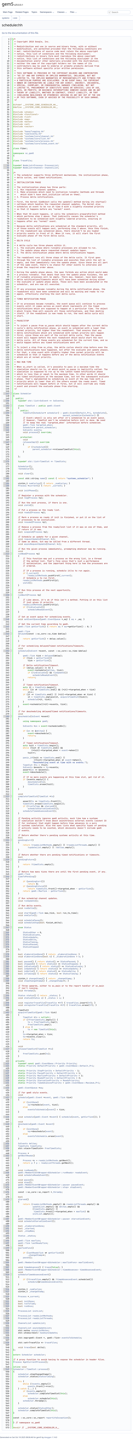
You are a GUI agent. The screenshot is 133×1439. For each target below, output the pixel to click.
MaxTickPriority (46, 1075)
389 (6, 981)
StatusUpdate (30, 937)
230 (6, 595)
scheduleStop (31, 922)
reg (26, 498)
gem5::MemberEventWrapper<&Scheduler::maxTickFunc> (47, 1262)
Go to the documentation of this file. (20, 32)
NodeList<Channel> (33, 167)
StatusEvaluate (31, 934)
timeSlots (40, 687)
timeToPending (26, 876)
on (36, 726)
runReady (29, 1170)
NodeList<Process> (33, 165)
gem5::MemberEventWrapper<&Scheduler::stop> (43, 1187)
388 (6, 978)
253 (6, 651)
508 (6, 1269)
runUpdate (29, 901)
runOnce (28, 1306)
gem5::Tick (29, 425)
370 (6, 934)
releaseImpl (29, 442)
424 (6, 1066)
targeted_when (44, 425)
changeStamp (35, 978)
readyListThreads (77, 845)
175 (6, 461)
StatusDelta (29, 939)
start (27, 913)
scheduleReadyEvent (39, 609)
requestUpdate (32, 539)
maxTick (80, 1211)
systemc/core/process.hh (39, 141)
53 (6, 165)
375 (6, 947)
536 (6, 1337)
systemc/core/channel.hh (39, 136)
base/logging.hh (34, 131)
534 (6, 1332)
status (49, 961)
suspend (28, 532)
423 (6, 1063)
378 (6, 954)
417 (6, 1049)
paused (27, 961)
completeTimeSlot (27, 796)
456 (6, 1143)
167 (6, 442)
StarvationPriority (48, 1080)
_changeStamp (64, 978)
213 (6, 553)
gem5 (65, 413)
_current (57, 485)
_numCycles (60, 483)
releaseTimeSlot (27, 1049)
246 (6, 633)
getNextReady (25, 1155)
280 (6, 716)
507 (6, 1267)
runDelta (29, 908)
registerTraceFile (34, 1002)
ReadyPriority (45, 1078)
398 (6, 1002)
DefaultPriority (46, 1066)
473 (6, 1184)
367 (6, 927)
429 (6, 1078)
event (65, 750)
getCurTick (37, 626)
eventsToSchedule (37, 1109)
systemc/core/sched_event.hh (41, 143)
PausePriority (45, 1073)
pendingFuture (26, 859)
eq (72, 619)
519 (6, 1296)
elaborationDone (33, 954)
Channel (45, 539)
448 (6, 1124)
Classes (62, 12)
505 (6, 1262)
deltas (50, 670)
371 (6, 937)
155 (6, 413)
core (15, 18)
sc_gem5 (29, 153)
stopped (28, 964)
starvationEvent (80, 1219)
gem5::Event (53, 405)
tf (60, 1002)
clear (27, 473)
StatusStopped (30, 947)
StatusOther (29, 932)
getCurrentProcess (34, 1362)
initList (37, 1214)
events (37, 430)
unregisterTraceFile (35, 1005)
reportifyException (57, 1417)
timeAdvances (31, 1267)
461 (6, 1155)
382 (6, 964)
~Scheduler (24, 468)
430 (6, 1080)
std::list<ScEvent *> (40, 400)
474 (6, 1187)
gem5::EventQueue (50, 619)
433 (6, 1087)
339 (6, 859)
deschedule (24, 716)
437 (6, 1097)
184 (6, 483)
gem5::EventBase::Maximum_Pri (82, 1082)
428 (6, 1075)
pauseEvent (77, 1184)
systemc (5, 18)
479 (6, 1199)
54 (6, 167)
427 (6, 1073)
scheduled (39, 447)
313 (6, 796)
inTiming (29, 973)
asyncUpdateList (42, 1328)
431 (6, 1082)
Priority (71, 1063)
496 (6, 1240)
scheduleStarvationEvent (42, 808)
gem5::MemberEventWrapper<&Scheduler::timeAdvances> (48, 1269)
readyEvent (81, 1172)
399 (6, 1005)
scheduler (52, 413)
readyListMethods (37, 575)
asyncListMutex (39, 1330)
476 (6, 1192)
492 (6, 1231)
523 (6, 1306)
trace (48, 1267)
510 (6, 1274)
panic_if (27, 757)
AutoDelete (99, 413)
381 (6, 961)
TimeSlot (30, 405)
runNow (21, 553)
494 (6, 1235)
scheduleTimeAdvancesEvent (38, 811)
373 (6, 942)
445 (6, 1117)
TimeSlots (59, 461)
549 (6, 1369)
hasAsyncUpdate (48, 1332)
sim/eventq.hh (33, 133)
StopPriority (44, 1070)
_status (52, 995)
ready (27, 512)
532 (6, 1328)
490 (6, 1226)
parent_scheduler (72, 415)
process (33, 432)
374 (6, 944)
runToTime (34, 806)
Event (73, 413)
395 (6, 995)
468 (6, 1172)
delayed (22, 633)
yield (27, 505)
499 (6, 1248)
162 (6, 430)
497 (6, 1243)
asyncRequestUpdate (35, 544)
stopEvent (75, 1187)
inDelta (28, 971)
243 (6, 626)
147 (6, 393)
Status (27, 927)
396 (6, 998)
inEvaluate (35, 607)
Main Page (8, 12)
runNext (22, 595)
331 (6, 840)
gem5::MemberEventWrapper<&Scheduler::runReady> (46, 1172)
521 (6, 1301)
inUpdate (59, 672)
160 (6, 425)
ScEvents (58, 400)
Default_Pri (84, 413)
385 (6, 971)
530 (6, 1323)
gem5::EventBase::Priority (50, 1063)
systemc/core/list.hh (37, 138)
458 (6, 1148)
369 (6, 932)
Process (22, 485)
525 (6, 1311)
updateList (35, 847)
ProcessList (51, 165)
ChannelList (51, 167)
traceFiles (72, 1002)
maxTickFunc (24, 1248)
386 (6, 973)
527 (6, 1315)
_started (29, 1228)
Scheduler (25, 393)
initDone (32, 1102)
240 (6, 619)
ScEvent (33, 651)
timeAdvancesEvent (90, 1269)
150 (6, 400)
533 (6, 1330)
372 (6, 939)
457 (6, 1146)
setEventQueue (32, 619)
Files (73, 12)
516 (6, 1289)
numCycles (34, 483)
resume (27, 522)
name (42, 478)
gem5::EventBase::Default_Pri (76, 1066)
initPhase (29, 490)
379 (6, 956)
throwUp (28, 990)
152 (6, 405)
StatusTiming (30, 942)
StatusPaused (30, 944)
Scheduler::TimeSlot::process (30, 1369)
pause (27, 1180)
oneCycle (29, 915)
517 (6, 1291)
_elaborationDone (66, 954)
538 (6, 1342)
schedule (23, 651)
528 (6, 1318)
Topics (34, 12)
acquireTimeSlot (69, 697)
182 (6, 478)
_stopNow (29, 1231)
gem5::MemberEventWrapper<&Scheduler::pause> (44, 1184)
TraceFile (25, 160)
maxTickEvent (86, 1262)
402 (6, 1012)
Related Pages (22, 12)
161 (6, 427)
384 (6, 968)
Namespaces (47, 12)
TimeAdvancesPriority (49, 1082)
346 (6, 876)
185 (6, 485)
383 (6, 966)
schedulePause (32, 920)
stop (26, 1182)
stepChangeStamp (33, 981)
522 (6, 1303)
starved (49, 806)
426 (6, 1070)
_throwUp (57, 1192)
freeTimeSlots (37, 1019)
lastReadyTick (39, 1243)
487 (6, 1219)
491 (6, 1228)
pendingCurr (24, 840)
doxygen (48, 1437)
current (33, 485)
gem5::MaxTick (39, 891)
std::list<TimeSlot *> (40, 461)
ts (36, 765)
